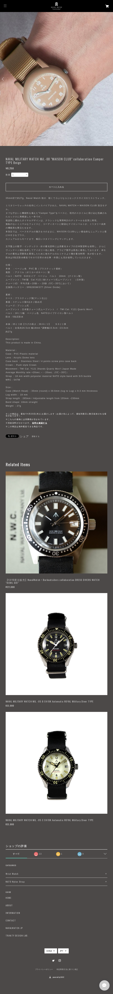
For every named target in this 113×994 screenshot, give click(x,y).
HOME (8, 898)
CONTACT (11, 920)
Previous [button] (3, 79)
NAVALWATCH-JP (14, 928)
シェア (24, 436)
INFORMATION (13, 913)
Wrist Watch (12, 873)
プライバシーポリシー (44, 969)
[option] (56, 79)
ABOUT (9, 905)
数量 (8, 175)
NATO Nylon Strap (15, 881)
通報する (36, 436)
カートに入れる (56, 187)
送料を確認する (39, 423)
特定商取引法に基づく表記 (67, 969)
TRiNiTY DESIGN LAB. (17, 935)
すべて (16, 854)
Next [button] (109, 79)
